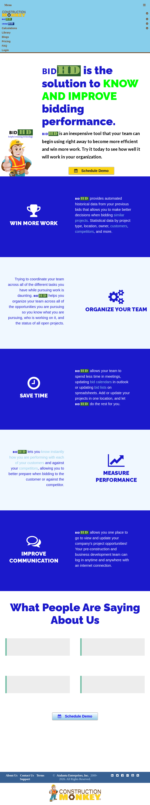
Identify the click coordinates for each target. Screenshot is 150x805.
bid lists (100, 387)
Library (6, 32)
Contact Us (27, 775)
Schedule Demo (91, 171)
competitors (84, 231)
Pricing (6, 41)
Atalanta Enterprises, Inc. (73, 775)
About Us (11, 775)
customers (118, 226)
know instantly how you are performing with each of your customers (36, 457)
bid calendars (101, 382)
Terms (40, 775)
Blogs (5, 37)
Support (25, 779)
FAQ (4, 45)
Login (5, 50)
